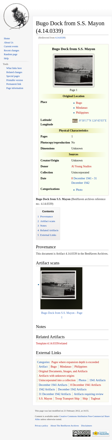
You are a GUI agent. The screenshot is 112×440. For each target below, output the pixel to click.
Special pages (13, 76)
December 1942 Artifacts (72, 389)
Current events (11, 46)
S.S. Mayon (45, 398)
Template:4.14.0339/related (51, 343)
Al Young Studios (81, 166)
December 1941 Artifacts (53, 384)
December (79, 178)
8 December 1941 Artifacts (85, 384)
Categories (43, 362)
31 (95, 178)
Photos (82, 380)
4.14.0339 (60, 37)
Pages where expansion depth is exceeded (75, 362)
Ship (85, 398)
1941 (89, 178)
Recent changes (11, 50)
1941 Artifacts (97, 380)
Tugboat (95, 398)
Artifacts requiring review (88, 394)
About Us (8, 42)
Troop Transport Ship (67, 398)
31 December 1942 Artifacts (55, 394)
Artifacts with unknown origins (56, 375)
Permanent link (13, 84)
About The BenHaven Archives (64, 425)
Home (7, 38)
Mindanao (81, 107)
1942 (86, 182)
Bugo (79, 102)
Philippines (82, 112)
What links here (14, 68)
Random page (10, 54)
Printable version (14, 80)
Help (6, 58)
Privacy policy (41, 425)
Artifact (43, 366)
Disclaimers (86, 425)
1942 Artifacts (47, 389)
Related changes (14, 72)
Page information (14, 88)
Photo (79, 189)
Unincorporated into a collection (57, 380)
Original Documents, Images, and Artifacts (63, 371)
